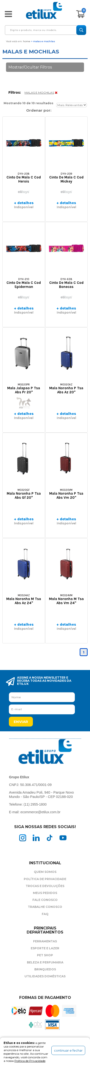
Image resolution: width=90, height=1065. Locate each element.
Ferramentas (45, 941)
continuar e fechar (68, 1050)
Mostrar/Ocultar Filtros (30, 67)
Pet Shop (45, 955)
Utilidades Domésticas (45, 976)
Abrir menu (8, 13)
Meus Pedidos (45, 892)
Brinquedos (45, 969)
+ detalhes (24, 202)
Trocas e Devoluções (45, 886)
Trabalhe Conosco (45, 906)
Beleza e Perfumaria (45, 962)
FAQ (45, 914)
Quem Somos (45, 871)
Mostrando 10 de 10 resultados (28, 103)
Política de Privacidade (45, 879)
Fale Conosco (45, 899)
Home (26, 41)
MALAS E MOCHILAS (39, 92)
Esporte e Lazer (45, 948)
